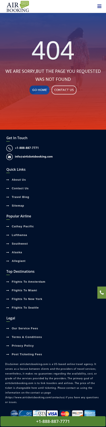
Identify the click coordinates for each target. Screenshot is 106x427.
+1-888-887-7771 (22, 148)
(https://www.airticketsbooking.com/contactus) (35, 397)
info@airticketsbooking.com (29, 157)
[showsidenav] (99, 6)
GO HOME (39, 90)
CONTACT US (64, 90)
